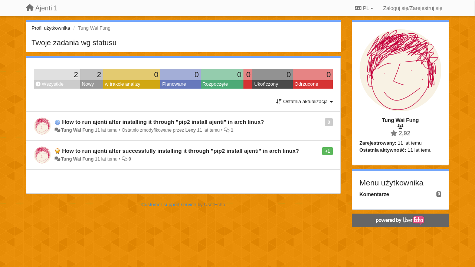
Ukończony (266, 84)
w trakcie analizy (122, 84)
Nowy (88, 84)
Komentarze (374, 194)
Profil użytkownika (51, 28)
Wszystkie (49, 84)
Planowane (174, 84)
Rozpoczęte (215, 84)
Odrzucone (306, 84)
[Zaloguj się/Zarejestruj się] (412, 8)
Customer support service (168, 204)
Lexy (190, 130)
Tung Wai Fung (77, 130)
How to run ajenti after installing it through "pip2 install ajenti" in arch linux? (163, 122)
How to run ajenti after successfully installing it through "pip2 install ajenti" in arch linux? (180, 151)
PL (364, 8)
